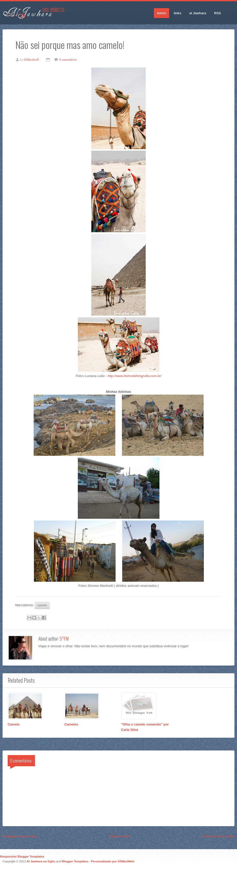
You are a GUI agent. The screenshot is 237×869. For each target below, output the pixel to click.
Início (161, 13)
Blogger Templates (75, 861)
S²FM (64, 638)
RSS (217, 13)
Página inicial (119, 836)
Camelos (71, 724)
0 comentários (68, 59)
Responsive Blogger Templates (22, 856)
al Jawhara (197, 13)
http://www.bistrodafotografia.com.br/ (134, 376)
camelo (42, 605)
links (177, 13)
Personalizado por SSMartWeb (112, 861)
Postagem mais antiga (218, 836)
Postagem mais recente (20, 836)
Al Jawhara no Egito (41, 861)
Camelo (14, 724)
